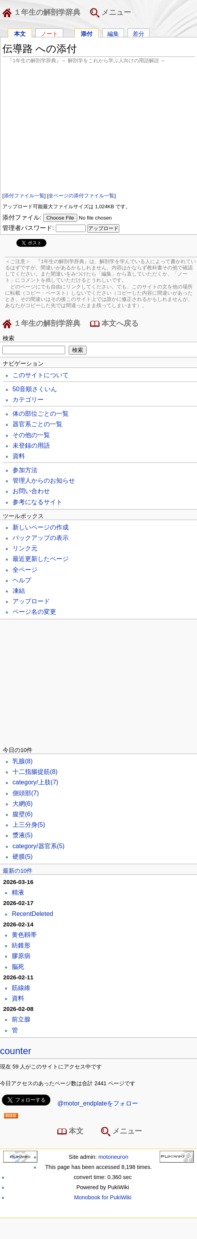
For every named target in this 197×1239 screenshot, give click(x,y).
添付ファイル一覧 (24, 196)
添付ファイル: (21, 217)
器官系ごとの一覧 (37, 424)
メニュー (110, 13)
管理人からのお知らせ (43, 480)
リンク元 (24, 548)
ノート (49, 33)
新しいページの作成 (40, 527)
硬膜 (22, 856)
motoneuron (113, 1157)
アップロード (31, 601)
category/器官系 (38, 846)
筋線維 (21, 987)
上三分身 (28, 824)
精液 (18, 892)
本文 (20, 33)
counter (15, 1051)
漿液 (22, 835)
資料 (18, 456)
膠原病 (21, 956)
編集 (113, 33)
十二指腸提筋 (35, 771)
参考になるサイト (37, 502)
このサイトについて (40, 375)
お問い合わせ (31, 491)
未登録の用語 (31, 445)
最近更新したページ (40, 558)
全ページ (24, 569)
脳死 (18, 966)
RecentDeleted (32, 913)
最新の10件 (17, 871)
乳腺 (22, 761)
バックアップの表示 (40, 537)
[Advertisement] (98, 127)
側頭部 (25, 793)
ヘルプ (21, 580)
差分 (138, 33)
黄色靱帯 (24, 934)
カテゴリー (28, 399)
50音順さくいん (34, 389)
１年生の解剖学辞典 (42, 13)
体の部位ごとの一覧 (40, 413)
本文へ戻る (114, 324)
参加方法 (24, 470)
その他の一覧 (31, 435)
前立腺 (21, 1019)
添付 (86, 33)
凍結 (18, 590)
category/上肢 (35, 782)
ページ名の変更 (34, 611)
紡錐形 (21, 945)
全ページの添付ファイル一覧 (81, 196)
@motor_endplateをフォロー (97, 1103)
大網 (22, 803)
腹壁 (22, 814)
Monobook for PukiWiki (102, 1197)
